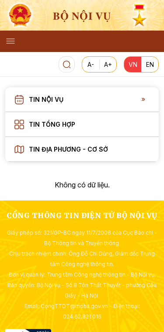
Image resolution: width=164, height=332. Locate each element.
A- (90, 64)
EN (150, 64)
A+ (108, 64)
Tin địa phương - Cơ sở (68, 149)
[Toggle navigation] (10, 41)
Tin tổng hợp (52, 124)
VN (133, 64)
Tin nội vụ (46, 99)
